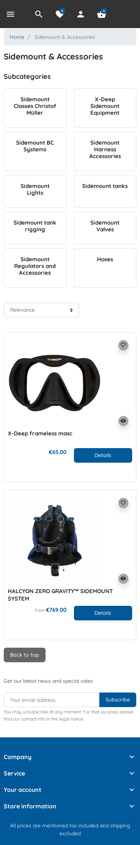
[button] (39, 14)
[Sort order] (41, 310)
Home (17, 37)
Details (102, 455)
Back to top (24, 654)
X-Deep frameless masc (40, 433)
